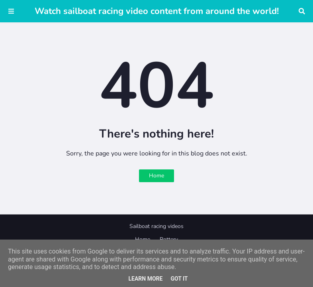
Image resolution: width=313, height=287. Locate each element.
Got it (179, 278)
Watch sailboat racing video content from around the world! (157, 11)
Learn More (145, 278)
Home (156, 175)
